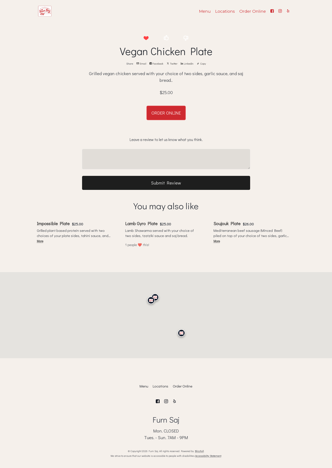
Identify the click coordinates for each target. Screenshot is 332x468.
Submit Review (166, 183)
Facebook (156, 63)
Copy (201, 63)
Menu (205, 11)
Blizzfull (199, 451)
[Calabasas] (150, 300)
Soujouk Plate (227, 223)
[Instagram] (280, 11)
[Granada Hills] (155, 297)
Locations (225, 11)
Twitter (172, 63)
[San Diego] (181, 333)
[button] (146, 38)
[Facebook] (272, 11)
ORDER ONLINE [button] (166, 113)
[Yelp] (288, 11)
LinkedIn (187, 63)
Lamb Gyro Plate (141, 223)
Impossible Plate (53, 223)
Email (141, 63)
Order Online (252, 11)
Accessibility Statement (208, 455)
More (40, 241)
